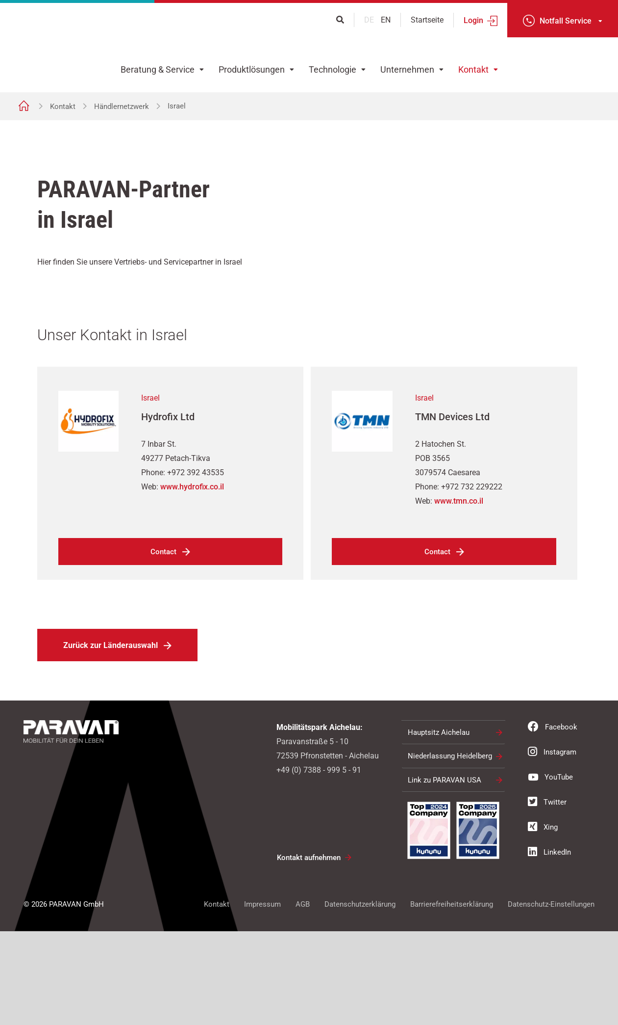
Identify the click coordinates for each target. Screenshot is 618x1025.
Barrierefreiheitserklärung (451, 998)
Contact (163, 645)
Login (473, 20)
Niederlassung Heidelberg (450, 849)
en (386, 20)
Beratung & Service (158, 69)
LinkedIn (549, 945)
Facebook (552, 820)
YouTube (550, 870)
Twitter (547, 895)
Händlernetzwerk (121, 106)
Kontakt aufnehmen (309, 951)
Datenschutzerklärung (360, 998)
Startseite (427, 20)
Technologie (332, 69)
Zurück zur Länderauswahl (110, 739)
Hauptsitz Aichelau (439, 826)
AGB (303, 998)
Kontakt (473, 69)
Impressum (262, 998)
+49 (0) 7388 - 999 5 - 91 (318, 863)
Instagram (552, 845)
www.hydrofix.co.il (192, 580)
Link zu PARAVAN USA (444, 873)
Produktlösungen (252, 69)
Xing (543, 920)
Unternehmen (407, 69)
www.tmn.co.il (458, 594)
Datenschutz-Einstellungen (551, 998)
